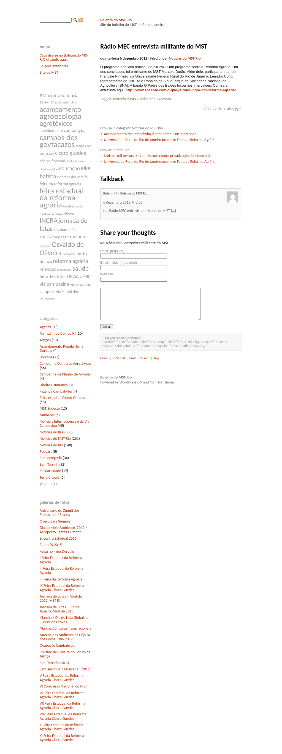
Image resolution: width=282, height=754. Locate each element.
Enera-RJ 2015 (51, 544)
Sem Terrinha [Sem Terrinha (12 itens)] (53, 276)
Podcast (46, 451)
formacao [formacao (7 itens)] (57, 213)
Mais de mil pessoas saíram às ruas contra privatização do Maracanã (157, 155)
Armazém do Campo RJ (58, 333)
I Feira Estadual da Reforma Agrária (61, 559)
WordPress (128, 382)
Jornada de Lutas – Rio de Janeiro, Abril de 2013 (59, 609)
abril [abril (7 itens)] (73, 102)
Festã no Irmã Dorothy (57, 551)
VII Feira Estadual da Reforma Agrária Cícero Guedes (62, 705)
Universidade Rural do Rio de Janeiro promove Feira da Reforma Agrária (159, 139)
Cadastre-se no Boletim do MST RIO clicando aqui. (64, 57)
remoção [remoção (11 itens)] (48, 269)
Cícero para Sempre (55, 521)
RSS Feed (119, 358)
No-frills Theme (162, 382)
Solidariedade (50, 470)
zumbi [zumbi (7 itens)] (57, 292)
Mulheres (47, 415)
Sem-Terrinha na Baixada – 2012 (65, 669)
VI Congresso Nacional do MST (63, 686)
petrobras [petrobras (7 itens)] (69, 254)
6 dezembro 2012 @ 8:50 (123, 202)
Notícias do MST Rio (55, 438)
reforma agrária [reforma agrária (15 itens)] (70, 261)
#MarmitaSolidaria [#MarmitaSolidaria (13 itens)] (59, 95)
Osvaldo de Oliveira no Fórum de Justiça (65, 654)
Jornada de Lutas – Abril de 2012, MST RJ (61, 598)
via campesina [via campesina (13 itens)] (54, 284)
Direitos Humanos (53, 385)
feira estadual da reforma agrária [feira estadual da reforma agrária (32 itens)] (61, 197)
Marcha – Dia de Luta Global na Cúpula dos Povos (64, 619)
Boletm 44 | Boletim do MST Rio (125, 193)
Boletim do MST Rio (116, 20)
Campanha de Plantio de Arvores (65, 374)
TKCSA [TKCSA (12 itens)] (73, 276)
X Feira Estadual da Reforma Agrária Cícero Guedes (61, 727)
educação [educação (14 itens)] (69, 168)
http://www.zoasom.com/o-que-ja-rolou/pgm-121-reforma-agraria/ (181, 90)
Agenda (45, 327)
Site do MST (49, 72)
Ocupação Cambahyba (57, 645)
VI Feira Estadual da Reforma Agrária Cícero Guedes (62, 695)
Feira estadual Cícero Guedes (62, 397)
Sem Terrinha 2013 (54, 662)
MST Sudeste (50, 408)
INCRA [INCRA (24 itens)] (49, 220)
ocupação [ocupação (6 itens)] (45, 246)
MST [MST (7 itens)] (66, 237)
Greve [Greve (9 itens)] (69, 213)
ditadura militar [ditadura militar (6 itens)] (49, 169)
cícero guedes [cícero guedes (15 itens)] (70, 153)
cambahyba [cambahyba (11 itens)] (75, 130)
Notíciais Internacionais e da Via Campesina (65, 423)
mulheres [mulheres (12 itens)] (79, 237)
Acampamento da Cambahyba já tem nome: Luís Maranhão (150, 134)
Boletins (46, 357)
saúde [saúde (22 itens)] (80, 268)
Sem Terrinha (50, 464)
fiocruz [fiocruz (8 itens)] (45, 213)
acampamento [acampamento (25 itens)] (60, 109)
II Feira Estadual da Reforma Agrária (61, 570)
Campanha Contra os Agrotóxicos (65, 363)
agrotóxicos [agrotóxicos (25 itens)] (56, 123)
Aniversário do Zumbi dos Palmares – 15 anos (59, 512)
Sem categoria (51, 457)
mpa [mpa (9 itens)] (58, 237)
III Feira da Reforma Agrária (61, 579)
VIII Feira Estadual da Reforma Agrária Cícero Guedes (63, 716)
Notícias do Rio (51, 445)
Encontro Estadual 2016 (58, 538)
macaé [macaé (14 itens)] (47, 236)
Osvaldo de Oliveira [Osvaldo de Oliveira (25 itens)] (62, 248)
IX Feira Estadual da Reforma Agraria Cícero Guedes (62, 587)
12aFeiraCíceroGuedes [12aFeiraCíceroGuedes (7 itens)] (55, 102)
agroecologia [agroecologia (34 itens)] (61, 116)
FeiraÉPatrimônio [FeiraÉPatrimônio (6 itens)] (73, 206)
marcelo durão (124, 99)
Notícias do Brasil (53, 432)
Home (104, 358)
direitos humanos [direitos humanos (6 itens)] (76, 161)
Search (145, 358)
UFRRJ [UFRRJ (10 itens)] (85, 276)
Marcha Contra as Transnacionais (65, 628)
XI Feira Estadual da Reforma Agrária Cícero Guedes (62, 737)
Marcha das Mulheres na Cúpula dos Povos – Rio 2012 (65, 637)
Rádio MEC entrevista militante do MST (153, 46)
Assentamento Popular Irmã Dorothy (61, 348)
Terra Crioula (49, 477)
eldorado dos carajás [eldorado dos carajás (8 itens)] (72, 177)
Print (132, 358)
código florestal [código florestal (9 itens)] (52, 160)
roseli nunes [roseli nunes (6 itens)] (64, 269)
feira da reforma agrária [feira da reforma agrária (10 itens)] (60, 183)
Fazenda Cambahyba (56, 391)
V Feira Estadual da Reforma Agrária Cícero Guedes (61, 677)
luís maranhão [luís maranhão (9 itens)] (65, 229)
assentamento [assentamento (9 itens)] (51, 130)
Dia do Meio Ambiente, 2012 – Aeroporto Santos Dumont (63, 529)
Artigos (45, 340)
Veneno (45, 483)
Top (156, 358)
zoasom (165, 99)
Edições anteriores (54, 66)
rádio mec (147, 99)
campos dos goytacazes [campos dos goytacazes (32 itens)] (59, 141)
